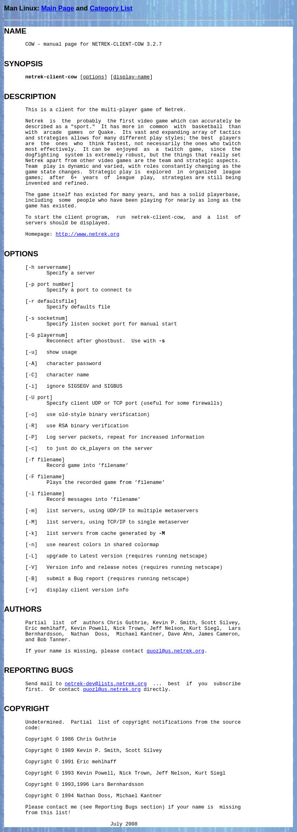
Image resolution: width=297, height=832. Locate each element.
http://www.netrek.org (88, 234)
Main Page (57, 8)
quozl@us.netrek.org (176, 651)
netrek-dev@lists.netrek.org (106, 684)
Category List (111, 8)
